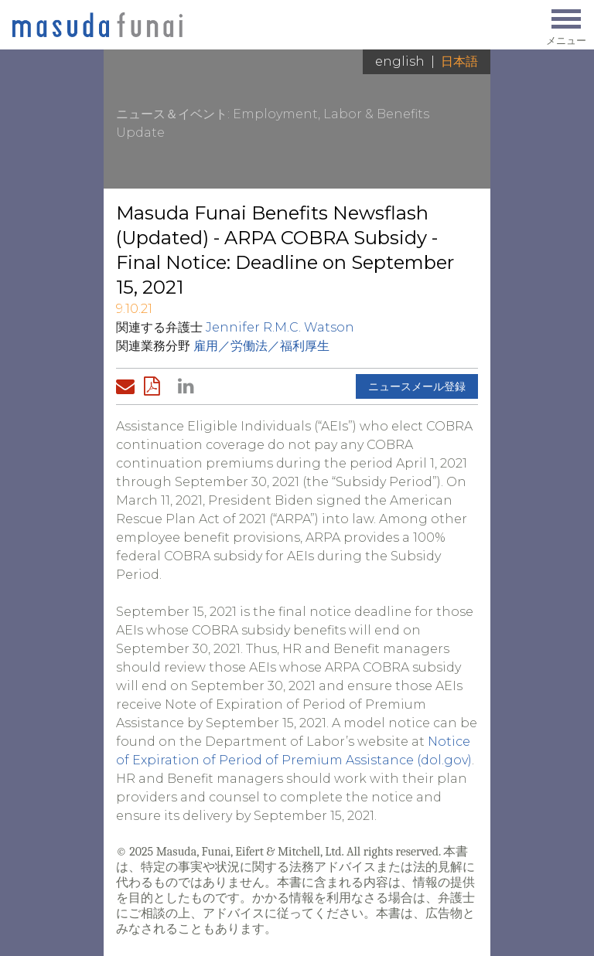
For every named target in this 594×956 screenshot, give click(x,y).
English (400, 61)
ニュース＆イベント (171, 114)
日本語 (459, 61)
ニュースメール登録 (417, 386)
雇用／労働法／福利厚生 (261, 346)
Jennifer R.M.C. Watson (280, 327)
